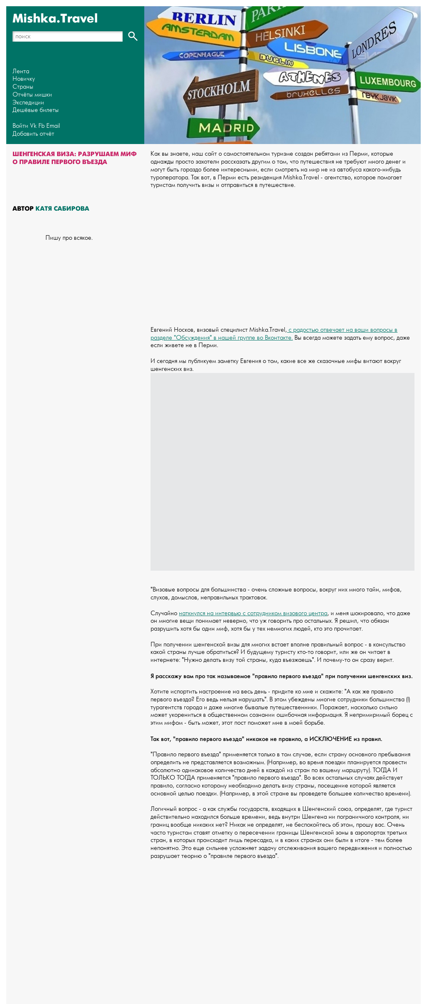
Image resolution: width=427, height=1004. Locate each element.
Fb (41, 126)
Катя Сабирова (62, 208)
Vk (33, 126)
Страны (23, 87)
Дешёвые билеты (36, 110)
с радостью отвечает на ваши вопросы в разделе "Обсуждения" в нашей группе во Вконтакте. (274, 334)
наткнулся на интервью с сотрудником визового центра (253, 613)
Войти (20, 126)
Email (53, 126)
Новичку (24, 79)
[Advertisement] (282, 254)
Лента (21, 71)
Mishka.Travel (55, 18)
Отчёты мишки (32, 95)
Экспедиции (28, 103)
